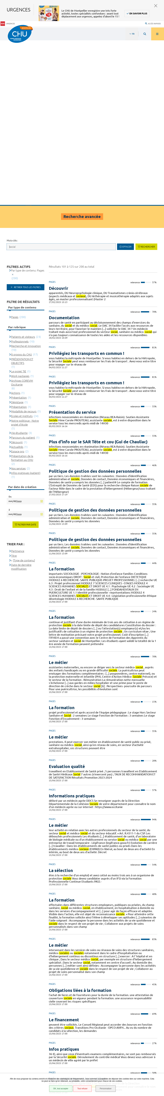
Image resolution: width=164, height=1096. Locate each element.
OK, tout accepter (60, 1088)
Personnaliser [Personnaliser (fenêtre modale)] (105, 1088)
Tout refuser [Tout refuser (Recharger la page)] (82, 1088)
